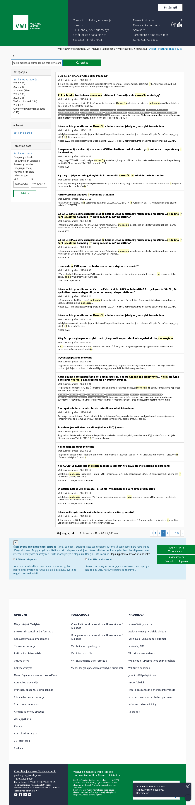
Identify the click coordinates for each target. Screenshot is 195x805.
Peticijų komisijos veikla (27, 653)
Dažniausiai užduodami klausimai (147, 639)
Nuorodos (134, 712)
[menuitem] (92, 20)
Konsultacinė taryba (25, 733)
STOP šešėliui (136, 682)
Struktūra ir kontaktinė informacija (33, 631)
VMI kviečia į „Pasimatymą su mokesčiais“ (152, 661)
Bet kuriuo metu (22, 153)
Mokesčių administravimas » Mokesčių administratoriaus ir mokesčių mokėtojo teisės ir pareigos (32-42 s (119, 116)
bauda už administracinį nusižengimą (72, 397)
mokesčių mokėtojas (108, 110)
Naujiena (21, 90)
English (152, 49)
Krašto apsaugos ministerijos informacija (151, 690)
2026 (67, 257)
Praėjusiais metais (23, 172)
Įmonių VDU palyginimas (142, 675)
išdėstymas (73, 395)
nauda (82, 395)
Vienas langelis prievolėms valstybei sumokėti (97, 668)
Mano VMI (34, 791)
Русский (163, 49)
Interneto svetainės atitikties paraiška (150, 697)
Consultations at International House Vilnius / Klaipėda (97, 626)
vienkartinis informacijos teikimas (164, 113)
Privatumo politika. (140, 554)
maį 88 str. (134, 395)
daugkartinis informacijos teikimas (71, 115)
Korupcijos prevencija (26, 682)
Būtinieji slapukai (25, 559)
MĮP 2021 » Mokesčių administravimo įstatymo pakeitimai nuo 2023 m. (139, 141)
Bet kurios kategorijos (26, 80)
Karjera (18, 726)
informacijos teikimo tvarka (157, 110)
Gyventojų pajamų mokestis (29, 110)
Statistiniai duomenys (26, 704)
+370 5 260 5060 (23, 779)
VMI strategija (22, 741)
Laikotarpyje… (21, 175)
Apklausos (20, 748)
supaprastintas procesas (98, 397)
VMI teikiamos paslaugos (85, 646)
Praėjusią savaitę (23, 164)
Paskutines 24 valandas (26, 161)
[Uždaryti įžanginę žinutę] (188, 786)
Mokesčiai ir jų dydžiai (140, 624)
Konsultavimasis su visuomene (31, 639)
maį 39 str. (94, 110)
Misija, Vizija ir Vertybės (27, 624)
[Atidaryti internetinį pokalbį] (162, 790)
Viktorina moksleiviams (141, 653)
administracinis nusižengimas (117, 395)
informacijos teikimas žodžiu (115, 113)
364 (177, 533)
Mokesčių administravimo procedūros (35, 675)
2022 (19, 83)
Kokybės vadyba (23, 668)
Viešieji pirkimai (25, 101)
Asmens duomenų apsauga (29, 712)
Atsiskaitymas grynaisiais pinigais (147, 631)
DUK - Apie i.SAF (71, 280)
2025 (19, 94)
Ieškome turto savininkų (142, 704)
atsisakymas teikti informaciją (98, 115)
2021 (19, 87)
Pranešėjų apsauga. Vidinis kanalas (33, 690)
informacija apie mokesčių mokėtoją (131, 110)
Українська (175, 49)
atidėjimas (63, 395)
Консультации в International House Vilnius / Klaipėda (97, 637)
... (172, 533)
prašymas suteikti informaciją (92, 113)
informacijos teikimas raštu (139, 113)
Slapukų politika (119, 554)
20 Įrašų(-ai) (65, 533)
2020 (67, 167)
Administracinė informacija (29, 697)
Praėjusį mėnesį (22, 168)
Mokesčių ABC (136, 646)
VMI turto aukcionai (139, 668)
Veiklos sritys (21, 661)
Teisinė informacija (25, 646)
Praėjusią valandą (23, 157)
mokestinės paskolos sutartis (151, 395)
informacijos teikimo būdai (68, 113)
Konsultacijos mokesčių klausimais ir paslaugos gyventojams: (35, 773)
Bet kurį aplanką (22, 133)
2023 (19, 98)
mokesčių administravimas (68, 110)
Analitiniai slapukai (98, 559)
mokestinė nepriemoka (95, 395)
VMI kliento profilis (81, 653)
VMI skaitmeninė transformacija (89, 661)
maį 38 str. (84, 110)
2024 (19, 105)
